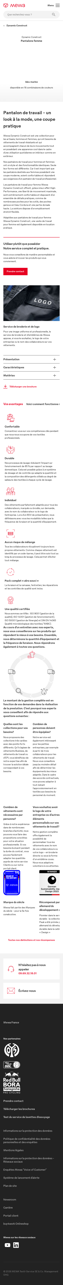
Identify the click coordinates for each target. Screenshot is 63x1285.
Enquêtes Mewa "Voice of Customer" (25, 1169)
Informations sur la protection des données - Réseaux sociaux (28, 1160)
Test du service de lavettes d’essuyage (26, 1117)
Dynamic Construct (15, 25)
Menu (54, 5)
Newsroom (9, 1199)
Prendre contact (15, 271)
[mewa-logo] (14, 5)
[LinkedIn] (16, 1245)
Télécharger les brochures (19, 1109)
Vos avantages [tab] (13, 404)
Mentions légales (13, 1150)
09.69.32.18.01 (27, 973)
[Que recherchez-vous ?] (31, 14)
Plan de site (10, 1185)
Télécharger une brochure (19, 387)
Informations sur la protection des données (27, 1130)
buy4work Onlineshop (16, 1223)
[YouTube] (7, 1245)
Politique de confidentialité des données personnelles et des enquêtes (26, 1140)
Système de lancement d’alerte (21, 1177)
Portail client (10, 1215)
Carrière (8, 1207)
